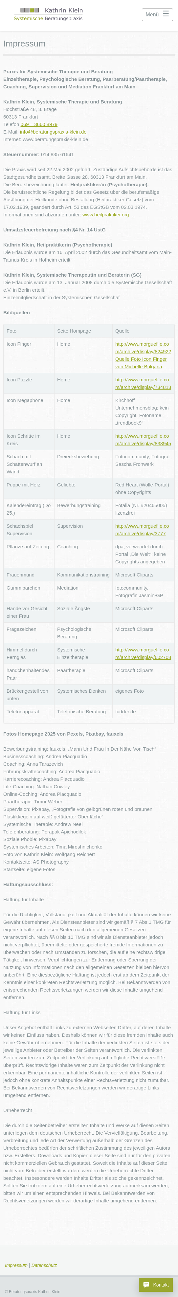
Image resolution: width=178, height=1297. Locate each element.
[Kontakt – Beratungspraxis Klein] (156, 1285)
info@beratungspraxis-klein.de (53, 132)
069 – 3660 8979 (39, 124)
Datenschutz (44, 1265)
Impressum (16, 1265)
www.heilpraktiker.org (105, 214)
